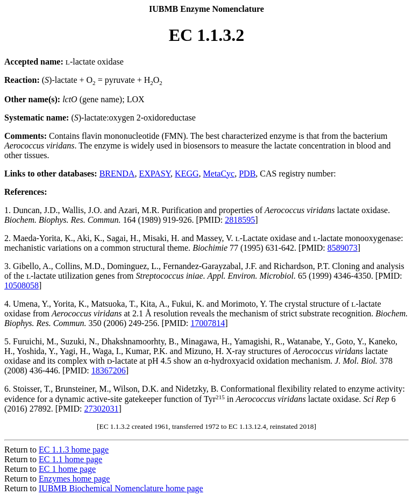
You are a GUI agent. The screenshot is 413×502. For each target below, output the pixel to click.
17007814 (207, 323)
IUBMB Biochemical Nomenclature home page (121, 488)
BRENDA (117, 173)
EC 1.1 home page (70, 459)
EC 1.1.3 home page (74, 449)
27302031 (101, 408)
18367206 (108, 370)
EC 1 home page (67, 468)
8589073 (342, 247)
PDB (247, 173)
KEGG (186, 173)
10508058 (21, 285)
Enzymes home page (74, 478)
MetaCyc (219, 173)
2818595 (240, 219)
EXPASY (154, 173)
